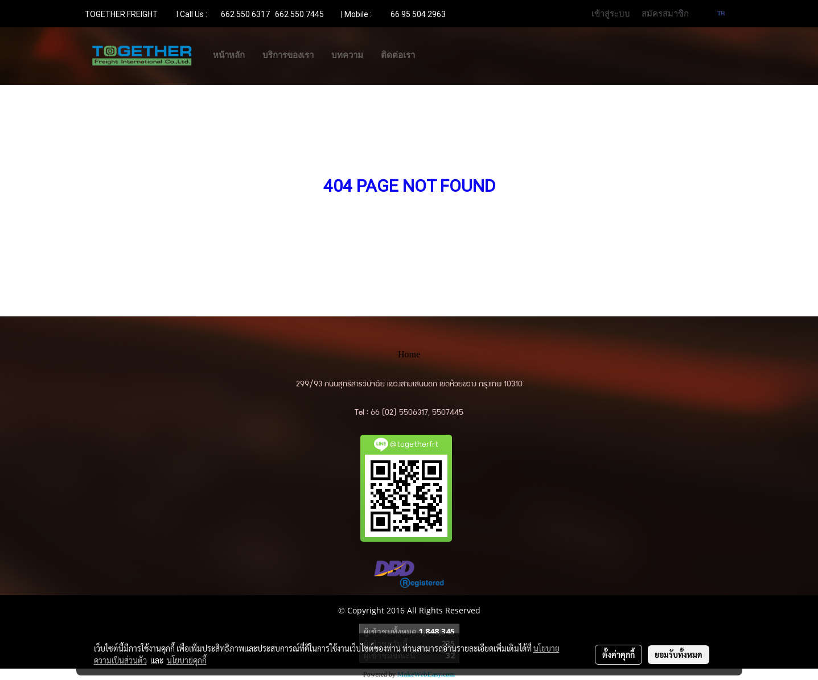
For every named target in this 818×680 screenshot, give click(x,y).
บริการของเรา (288, 55)
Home (409, 354)
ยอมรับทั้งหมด (678, 654)
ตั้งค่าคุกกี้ (618, 654)
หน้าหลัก (229, 55)
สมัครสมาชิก (665, 13)
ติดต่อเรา (398, 55)
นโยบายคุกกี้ (187, 660)
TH (717, 13)
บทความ (347, 55)
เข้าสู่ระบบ (610, 13)
